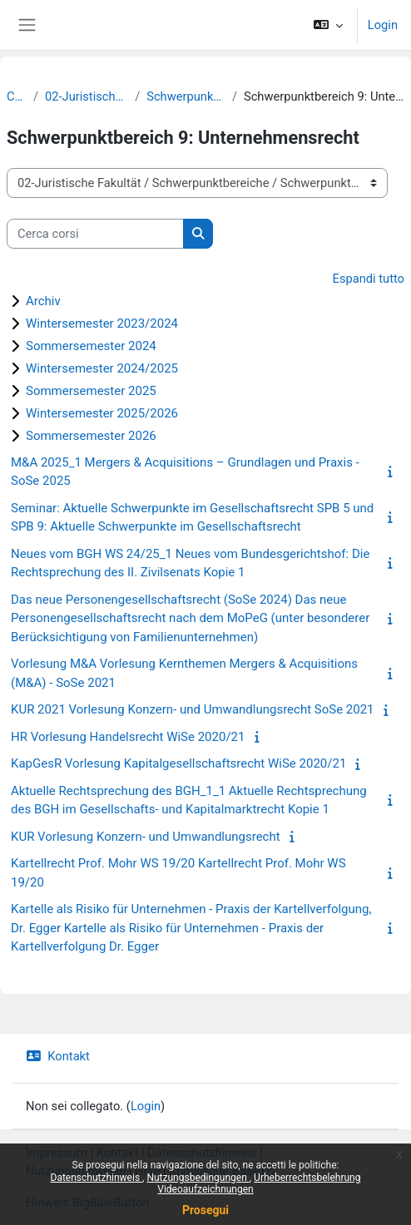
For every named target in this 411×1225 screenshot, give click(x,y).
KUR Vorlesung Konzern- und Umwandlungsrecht (145, 836)
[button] (327, 25)
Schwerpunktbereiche (185, 96)
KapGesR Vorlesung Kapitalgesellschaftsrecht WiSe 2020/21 (178, 763)
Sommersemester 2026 (91, 435)
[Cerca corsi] (95, 234)
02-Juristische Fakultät (86, 96)
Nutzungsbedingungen (197, 1177)
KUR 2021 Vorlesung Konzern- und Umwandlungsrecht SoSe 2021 (192, 709)
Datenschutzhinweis (97, 1177)
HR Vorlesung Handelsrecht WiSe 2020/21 (128, 736)
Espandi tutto (368, 278)
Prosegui (205, 1210)
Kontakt (58, 1056)
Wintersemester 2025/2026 (102, 413)
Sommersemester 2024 (91, 345)
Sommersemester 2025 (91, 390)
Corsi (17, 96)
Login (383, 24)
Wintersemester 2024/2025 (102, 368)
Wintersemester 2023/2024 (102, 323)
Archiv (43, 301)
